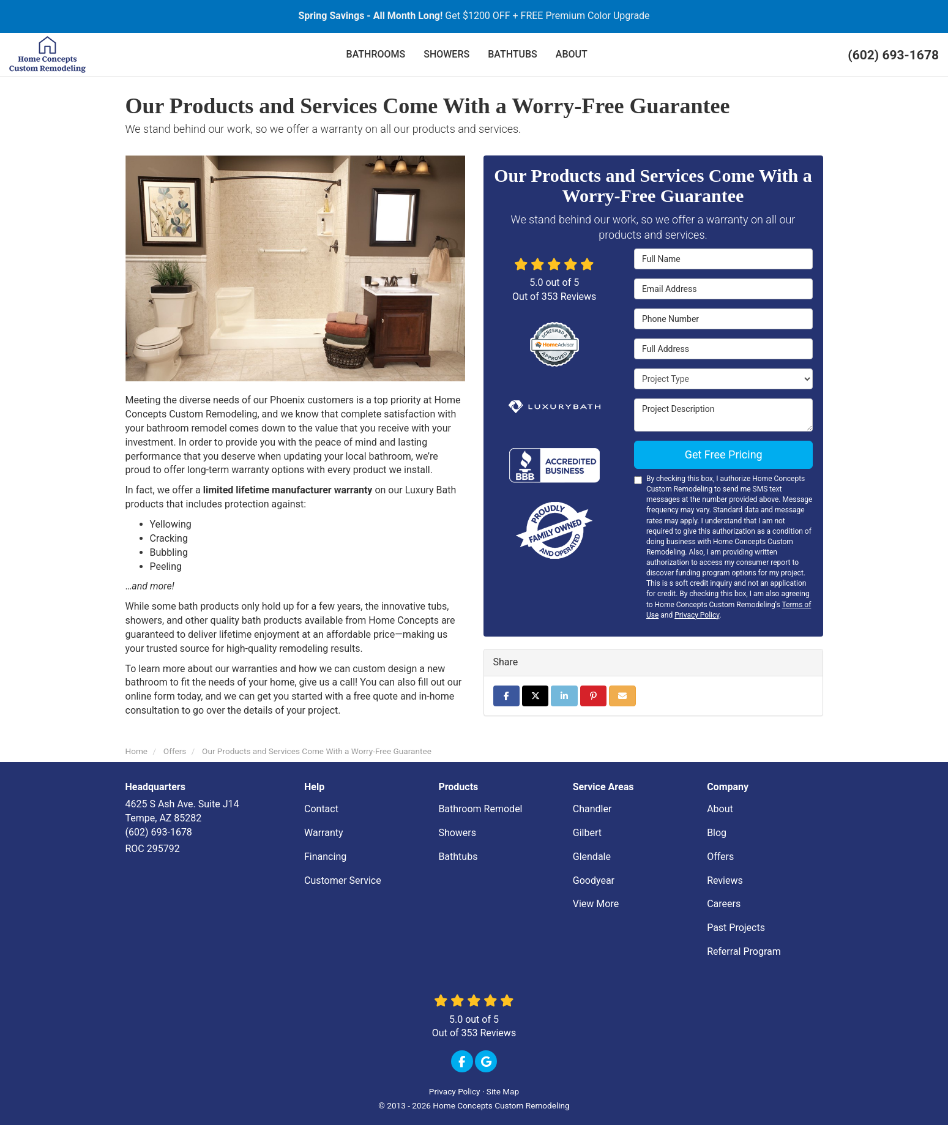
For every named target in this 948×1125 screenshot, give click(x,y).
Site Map (503, 1091)
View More (596, 904)
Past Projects (736, 927)
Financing (325, 856)
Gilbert (587, 833)
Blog (716, 833)
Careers (724, 904)
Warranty (323, 833)
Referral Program (744, 951)
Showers (457, 833)
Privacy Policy (696, 615)
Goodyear (593, 880)
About (720, 809)
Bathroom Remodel (480, 809)
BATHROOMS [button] (376, 54)
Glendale (592, 856)
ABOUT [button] (572, 54)
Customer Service (342, 880)
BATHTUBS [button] (512, 54)
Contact (321, 809)
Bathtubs (457, 856)
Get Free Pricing (724, 454)
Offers (720, 856)
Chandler (592, 809)
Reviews (725, 880)
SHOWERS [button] (446, 54)
